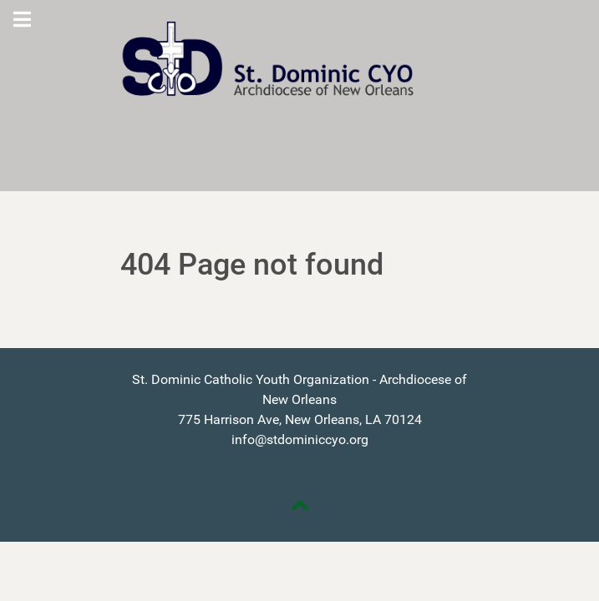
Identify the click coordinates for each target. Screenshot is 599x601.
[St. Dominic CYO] (300, 59)
